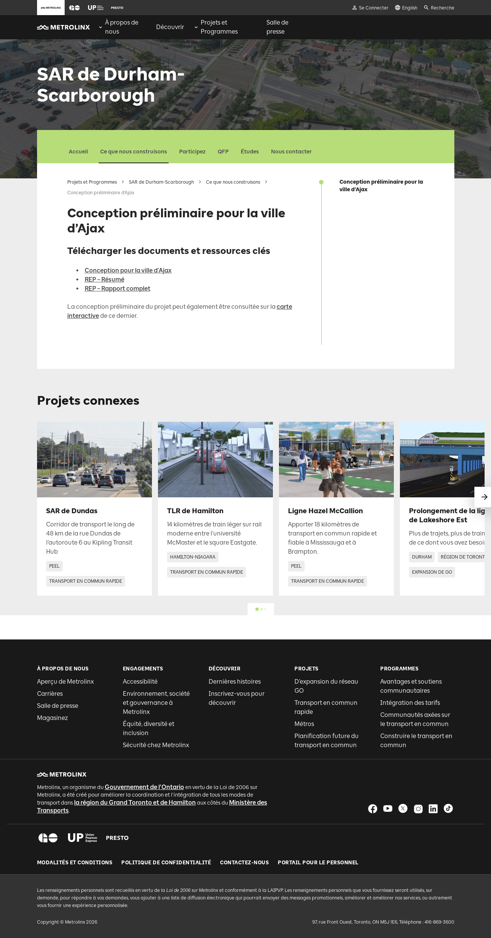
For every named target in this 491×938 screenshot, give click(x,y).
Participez (192, 152)
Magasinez (52, 717)
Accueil (78, 152)
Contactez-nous (244, 863)
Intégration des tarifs (410, 702)
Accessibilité (140, 681)
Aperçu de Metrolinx (65, 681)
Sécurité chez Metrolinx (156, 745)
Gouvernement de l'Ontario (144, 787)
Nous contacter (291, 152)
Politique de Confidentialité (166, 863)
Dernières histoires (235, 681)
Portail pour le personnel (318, 863)
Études (250, 152)
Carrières (50, 693)
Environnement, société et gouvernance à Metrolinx (156, 702)
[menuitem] (122, 27)
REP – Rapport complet (117, 288)
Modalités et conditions (75, 863)
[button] (74, 7)
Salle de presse (57, 705)
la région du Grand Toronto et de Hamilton (135, 802)
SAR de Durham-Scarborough (161, 182)
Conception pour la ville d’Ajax (128, 270)
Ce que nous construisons (133, 152)
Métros (304, 723)
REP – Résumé (104, 279)
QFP (223, 152)
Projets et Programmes (92, 182)
